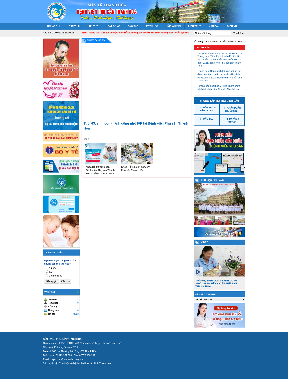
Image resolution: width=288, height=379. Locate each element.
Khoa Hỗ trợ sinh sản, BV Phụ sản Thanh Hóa (135, 169)
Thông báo (202, 47)
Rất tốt (52, 268)
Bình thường (55, 275)
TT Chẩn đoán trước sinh (232, 109)
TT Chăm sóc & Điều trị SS (207, 109)
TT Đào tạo (206, 119)
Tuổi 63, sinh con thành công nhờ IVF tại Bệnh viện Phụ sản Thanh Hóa (216, 283)
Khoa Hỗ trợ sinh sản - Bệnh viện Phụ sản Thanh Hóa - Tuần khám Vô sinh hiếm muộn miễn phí (100, 170)
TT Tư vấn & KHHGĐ (232, 120)
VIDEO (204, 242)
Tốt (51, 272)
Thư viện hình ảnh (212, 180)
